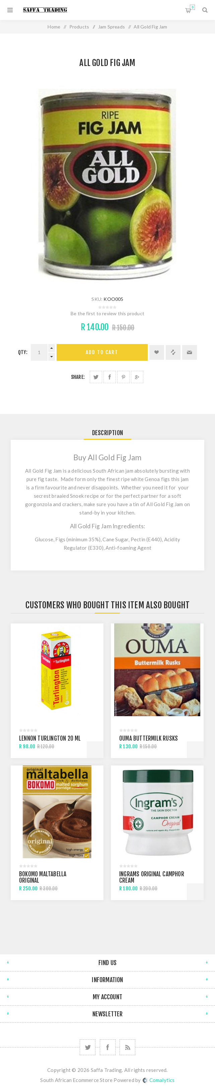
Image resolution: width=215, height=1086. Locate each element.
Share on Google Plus (137, 377)
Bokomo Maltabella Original (42, 877)
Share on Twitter (96, 377)
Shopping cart (192, 7)
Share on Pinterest (123, 377)
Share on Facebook (109, 377)
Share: (78, 377)
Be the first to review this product (107, 313)
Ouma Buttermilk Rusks (148, 738)
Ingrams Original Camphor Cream (151, 877)
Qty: (22, 352)
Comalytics (159, 1080)
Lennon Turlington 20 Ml (50, 738)
